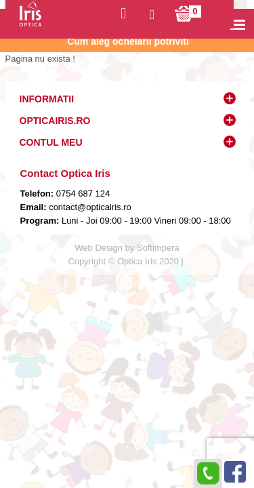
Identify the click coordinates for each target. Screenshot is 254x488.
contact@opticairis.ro (89, 207)
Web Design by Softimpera (127, 248)
